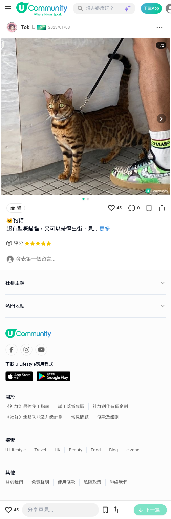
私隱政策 (92, 482)
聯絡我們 (118, 482)
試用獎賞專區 (71, 406)
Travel (40, 449)
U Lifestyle (15, 449)
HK (57, 449)
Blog (113, 449)
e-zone (132, 449)
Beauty (75, 449)
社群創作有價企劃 (110, 406)
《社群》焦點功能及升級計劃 (34, 417)
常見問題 (80, 417)
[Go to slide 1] (83, 199)
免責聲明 (40, 482)
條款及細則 (108, 417)
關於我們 (14, 482)
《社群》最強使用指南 (27, 406)
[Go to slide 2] (88, 199)
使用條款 (66, 482)
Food (96, 449)
